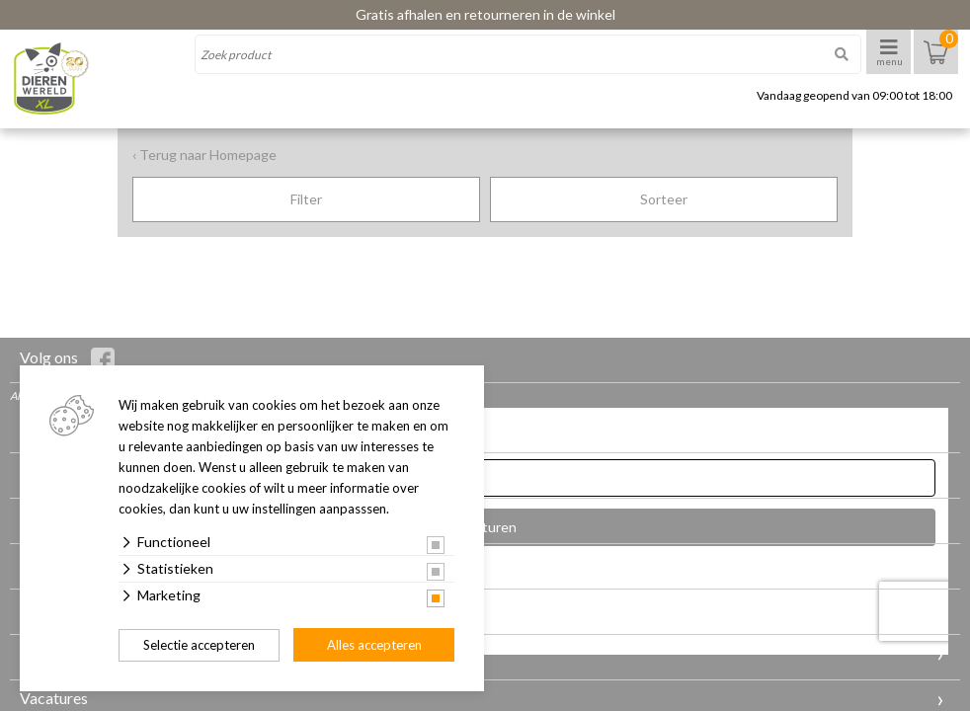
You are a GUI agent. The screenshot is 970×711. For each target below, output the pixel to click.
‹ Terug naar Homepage (204, 154)
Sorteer (663, 199)
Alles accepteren (374, 645)
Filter (306, 199)
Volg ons (67, 359)
